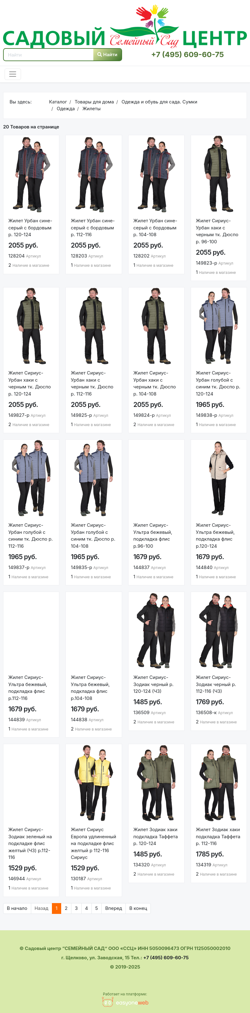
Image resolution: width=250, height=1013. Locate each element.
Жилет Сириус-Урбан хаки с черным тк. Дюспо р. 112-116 (92, 383)
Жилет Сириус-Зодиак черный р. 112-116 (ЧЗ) (216, 684)
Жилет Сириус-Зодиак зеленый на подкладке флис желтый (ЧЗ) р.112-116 (30, 843)
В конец (138, 908)
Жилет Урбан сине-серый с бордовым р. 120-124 (30, 227)
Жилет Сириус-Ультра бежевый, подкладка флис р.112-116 (27, 687)
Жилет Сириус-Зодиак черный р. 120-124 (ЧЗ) (153, 684)
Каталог (58, 102)
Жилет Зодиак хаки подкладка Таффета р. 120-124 (155, 836)
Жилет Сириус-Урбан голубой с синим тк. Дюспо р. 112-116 (30, 535)
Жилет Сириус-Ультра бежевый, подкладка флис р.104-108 (90, 687)
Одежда (65, 108)
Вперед (113, 908)
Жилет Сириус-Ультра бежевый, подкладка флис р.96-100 (152, 535)
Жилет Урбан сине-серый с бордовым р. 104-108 (155, 227)
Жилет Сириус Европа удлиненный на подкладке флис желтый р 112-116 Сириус (93, 843)
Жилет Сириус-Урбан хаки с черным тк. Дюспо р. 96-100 (217, 231)
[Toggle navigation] (13, 74)
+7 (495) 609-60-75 (187, 54)
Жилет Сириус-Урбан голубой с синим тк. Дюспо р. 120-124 (218, 383)
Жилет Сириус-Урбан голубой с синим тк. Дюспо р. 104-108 (93, 535)
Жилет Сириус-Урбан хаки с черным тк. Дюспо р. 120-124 (29, 383)
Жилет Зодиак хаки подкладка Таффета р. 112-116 (218, 836)
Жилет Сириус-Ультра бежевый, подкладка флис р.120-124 (215, 535)
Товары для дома (93, 102)
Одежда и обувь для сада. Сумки (158, 102)
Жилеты (91, 108)
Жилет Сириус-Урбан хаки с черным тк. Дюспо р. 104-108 (154, 383)
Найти (107, 54)
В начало (17, 908)
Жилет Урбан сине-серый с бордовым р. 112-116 (93, 227)
